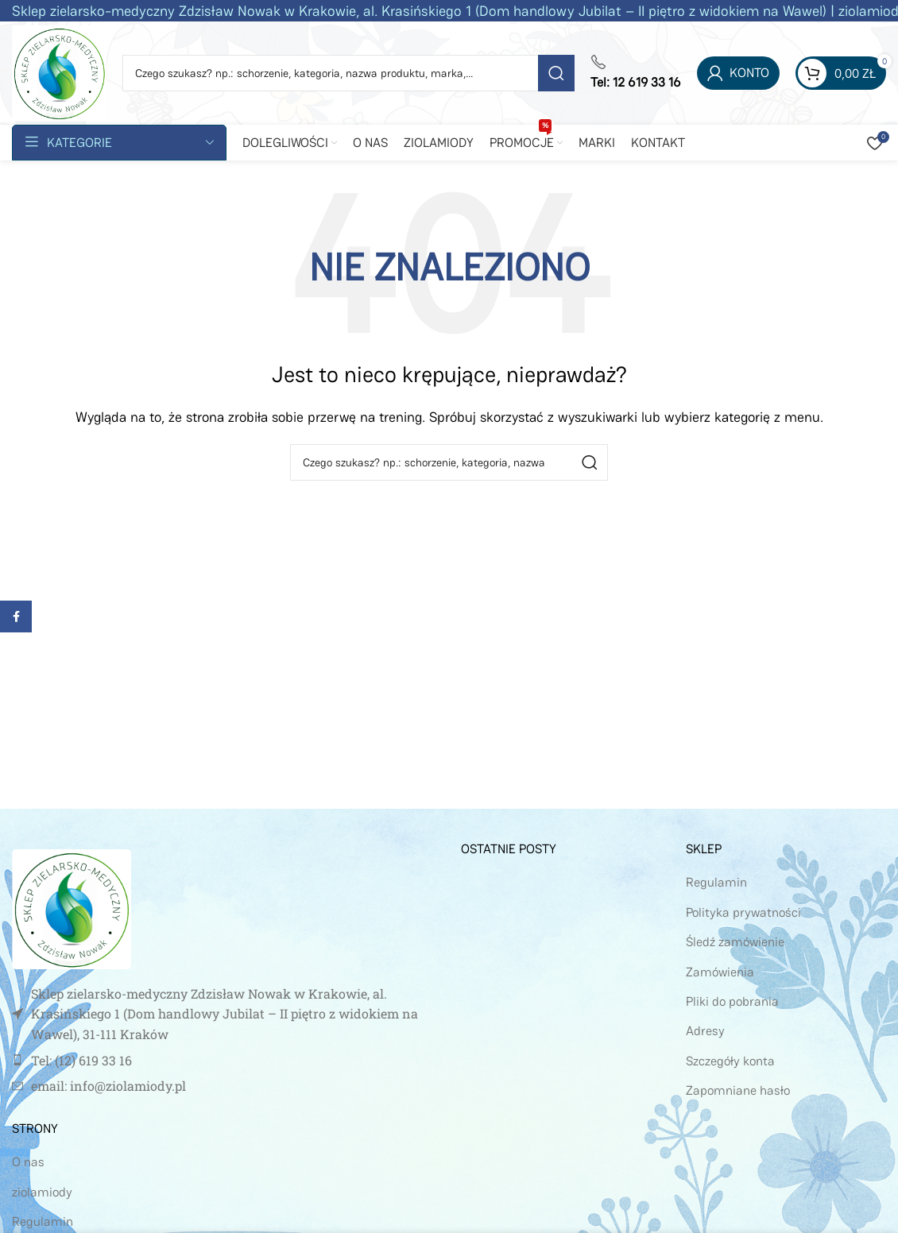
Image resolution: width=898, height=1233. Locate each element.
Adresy (705, 1030)
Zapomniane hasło (738, 1090)
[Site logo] (59, 72)
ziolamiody (42, 1192)
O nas (28, 1162)
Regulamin (42, 1221)
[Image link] (71, 907)
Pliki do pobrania (732, 1001)
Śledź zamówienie (735, 941)
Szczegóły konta (730, 1061)
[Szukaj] (348, 73)
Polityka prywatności (743, 912)
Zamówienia (720, 972)
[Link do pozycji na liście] (224, 1060)
